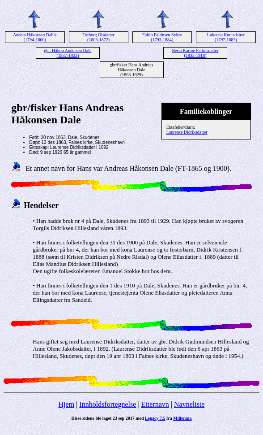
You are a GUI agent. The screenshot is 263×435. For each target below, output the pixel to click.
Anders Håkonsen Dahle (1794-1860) (35, 37)
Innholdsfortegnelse (107, 404)
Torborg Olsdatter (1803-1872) (99, 37)
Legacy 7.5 (155, 418)
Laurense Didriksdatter (187, 132)
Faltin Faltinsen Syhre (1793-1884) (162, 37)
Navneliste (189, 404)
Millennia (182, 418)
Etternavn (155, 404)
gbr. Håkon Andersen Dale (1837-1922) (67, 53)
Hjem (67, 404)
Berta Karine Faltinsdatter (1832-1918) (195, 53)
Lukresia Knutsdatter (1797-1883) (226, 37)
